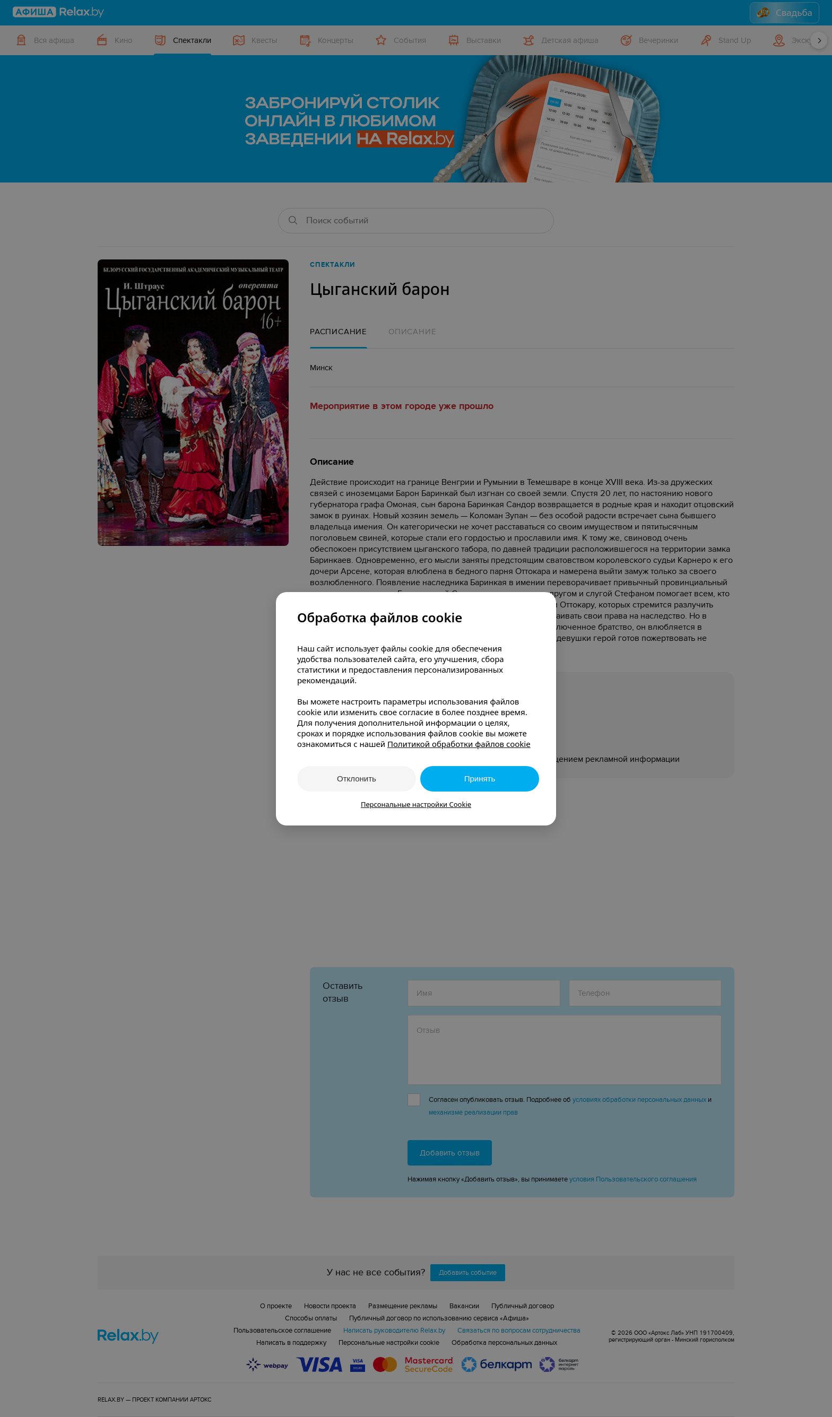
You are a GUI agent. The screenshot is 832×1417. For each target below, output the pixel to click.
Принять (480, 778)
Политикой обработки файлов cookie (459, 743)
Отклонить (356, 778)
